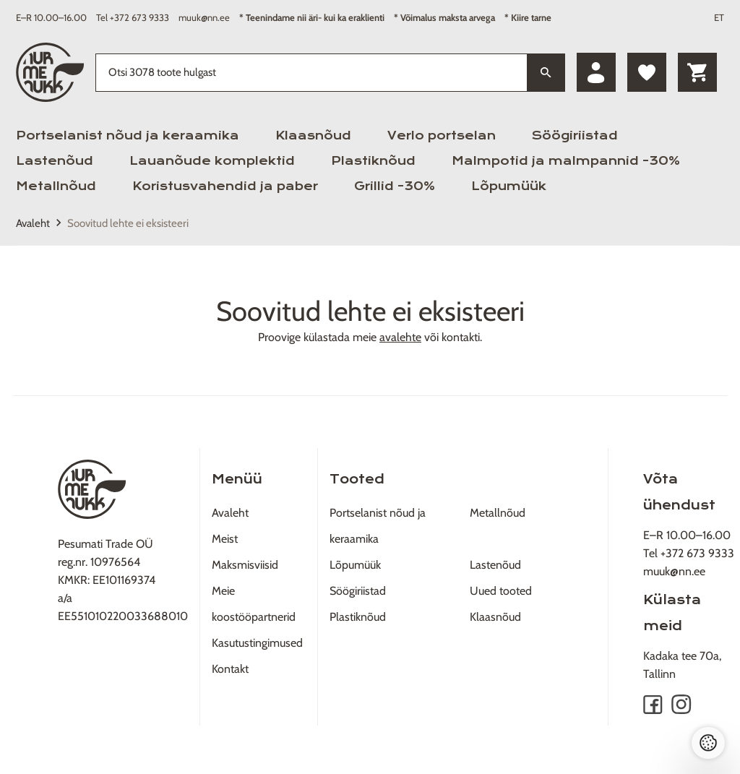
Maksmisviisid (245, 565)
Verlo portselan (441, 135)
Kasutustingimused (257, 643)
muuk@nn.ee (204, 17)
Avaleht (33, 223)
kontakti (461, 337)
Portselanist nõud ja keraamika (127, 135)
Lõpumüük (508, 186)
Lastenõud (54, 161)
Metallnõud (56, 186)
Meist (225, 539)
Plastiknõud (373, 161)
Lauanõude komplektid (212, 161)
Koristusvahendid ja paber (225, 186)
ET (719, 17)
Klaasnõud (313, 135)
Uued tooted (501, 591)
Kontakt (230, 669)
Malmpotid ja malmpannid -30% (566, 161)
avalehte (400, 337)
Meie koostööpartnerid (254, 604)
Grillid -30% (394, 186)
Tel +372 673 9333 (132, 17)
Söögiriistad (575, 135)
